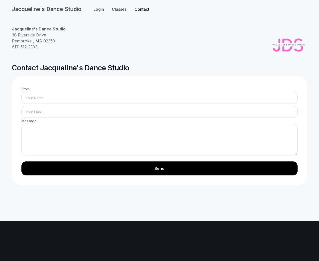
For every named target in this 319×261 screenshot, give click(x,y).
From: (25, 89)
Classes (119, 9)
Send (159, 168)
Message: (29, 121)
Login (98, 9)
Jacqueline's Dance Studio (46, 9)
